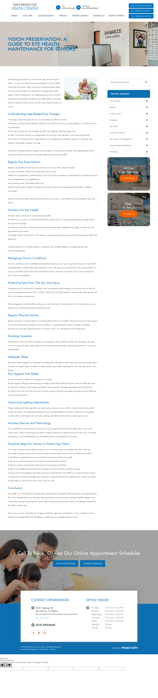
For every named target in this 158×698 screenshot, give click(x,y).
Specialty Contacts (141, 11)
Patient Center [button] (80, 16)
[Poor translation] (8, 664)
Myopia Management (141, 6)
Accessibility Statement (29, 648)
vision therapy (116, 101)
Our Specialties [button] (46, 16)
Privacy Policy (43, 648)
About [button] (15, 16)
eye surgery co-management (122, 140)
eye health (114, 127)
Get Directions (42, 617)
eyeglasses (114, 120)
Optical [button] (63, 16)
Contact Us (99, 16)
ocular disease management (122, 146)
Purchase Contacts (141, 16)
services (113, 107)
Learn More (129, 180)
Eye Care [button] (28, 16)
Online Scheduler (92, 563)
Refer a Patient (116, 16)
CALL (65, 563)
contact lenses (116, 114)
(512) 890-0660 (45, 624)
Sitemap (52, 648)
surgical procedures (118, 133)
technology (114, 153)
